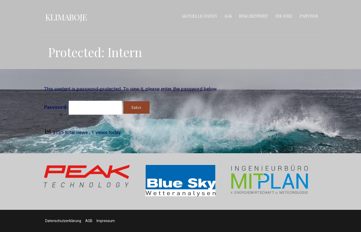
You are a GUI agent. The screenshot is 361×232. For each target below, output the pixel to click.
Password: (83, 107)
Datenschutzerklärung (63, 221)
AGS (228, 16)
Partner (309, 16)
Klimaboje (66, 16)
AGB (88, 221)
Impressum (106, 221)
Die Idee (284, 16)
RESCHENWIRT (253, 16)
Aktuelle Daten (199, 16)
